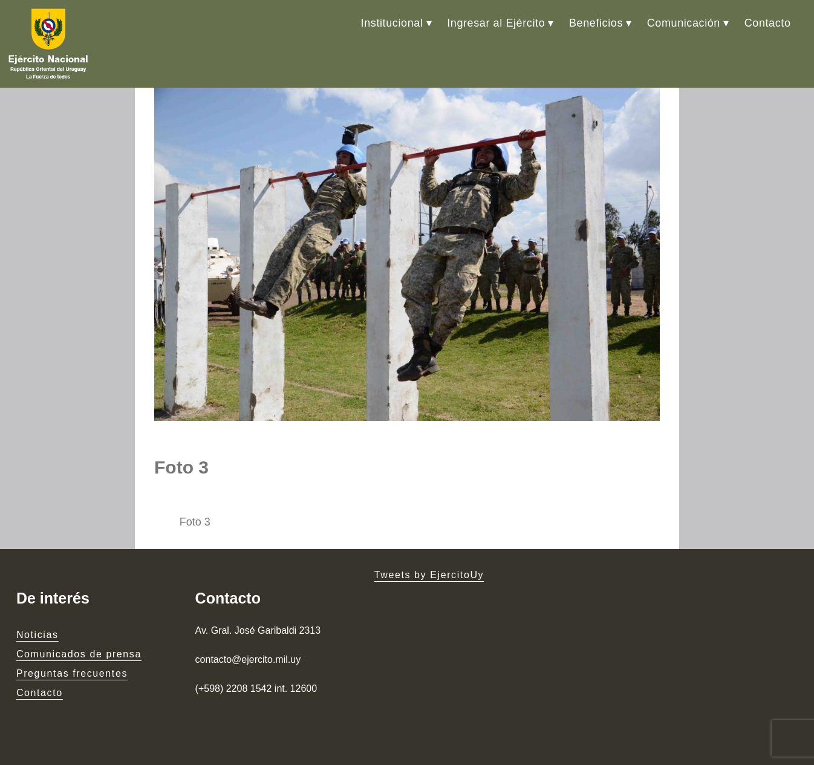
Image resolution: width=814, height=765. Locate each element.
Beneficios (596, 23)
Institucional (392, 23)
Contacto (767, 23)
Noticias (37, 635)
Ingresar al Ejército (496, 23)
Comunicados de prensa (79, 654)
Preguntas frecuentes (72, 673)
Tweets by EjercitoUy (429, 575)
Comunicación (683, 23)
